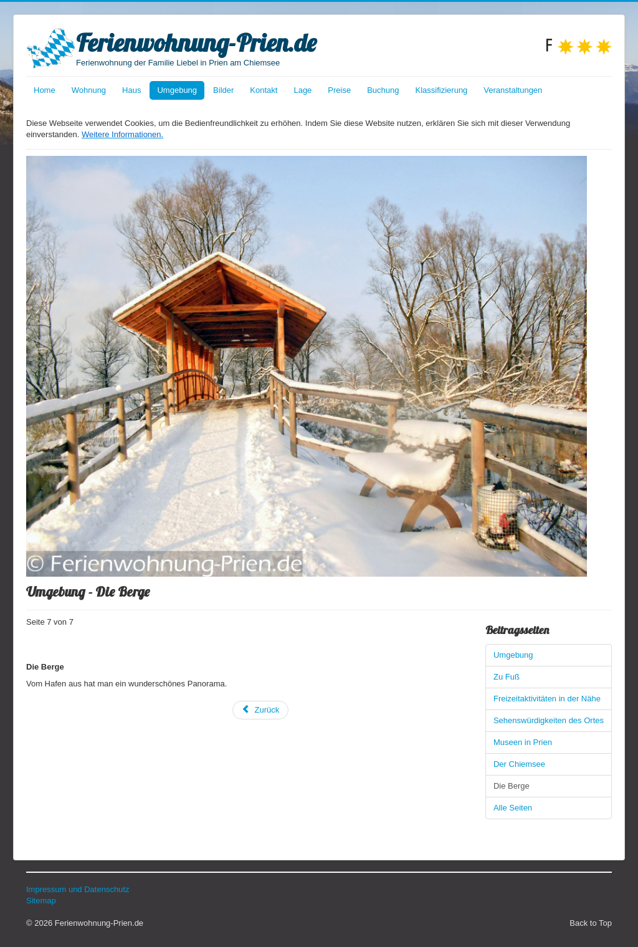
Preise (339, 90)
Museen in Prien (522, 742)
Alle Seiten (512, 807)
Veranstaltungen (512, 90)
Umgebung (177, 90)
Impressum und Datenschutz (77, 889)
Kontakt (263, 90)
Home (44, 90)
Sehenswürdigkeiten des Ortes (548, 720)
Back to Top (590, 923)
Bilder (223, 90)
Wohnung (89, 90)
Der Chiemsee (519, 764)
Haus (131, 90)
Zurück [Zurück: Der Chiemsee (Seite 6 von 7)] (261, 709)
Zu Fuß (506, 676)
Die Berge (511, 786)
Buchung (383, 90)
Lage (302, 90)
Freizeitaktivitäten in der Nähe (547, 698)
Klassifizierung (442, 90)
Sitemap (41, 900)
